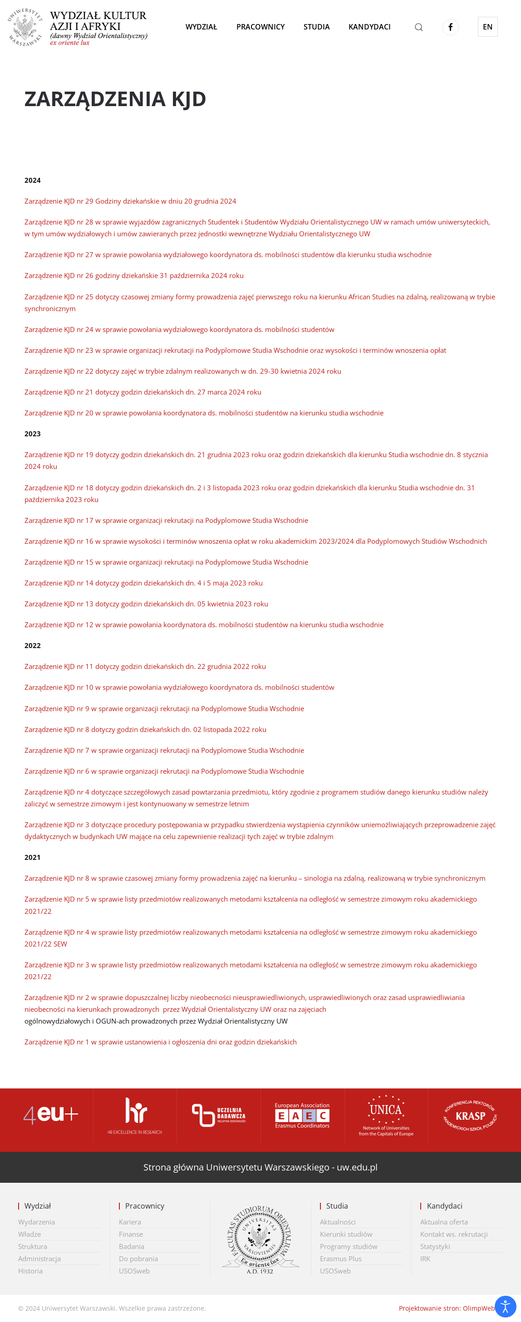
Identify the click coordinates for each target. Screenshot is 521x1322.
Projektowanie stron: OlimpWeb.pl (451, 1308)
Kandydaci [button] (370, 27)
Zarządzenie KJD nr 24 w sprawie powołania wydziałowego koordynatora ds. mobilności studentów (179, 329)
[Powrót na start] (83, 27)
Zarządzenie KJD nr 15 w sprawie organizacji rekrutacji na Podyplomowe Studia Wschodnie (166, 561)
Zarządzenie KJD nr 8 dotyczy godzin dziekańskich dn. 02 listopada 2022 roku (145, 729)
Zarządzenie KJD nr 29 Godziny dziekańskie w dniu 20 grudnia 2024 (130, 200)
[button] (418, 27)
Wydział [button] (201, 27)
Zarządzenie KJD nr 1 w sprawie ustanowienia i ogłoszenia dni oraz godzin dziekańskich (161, 1041)
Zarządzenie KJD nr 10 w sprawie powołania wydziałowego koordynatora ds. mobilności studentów (179, 687)
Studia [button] (317, 27)
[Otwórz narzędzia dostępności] (505, 1306)
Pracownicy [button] (260, 27)
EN (488, 27)
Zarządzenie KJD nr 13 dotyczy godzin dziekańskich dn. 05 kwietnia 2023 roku (146, 603)
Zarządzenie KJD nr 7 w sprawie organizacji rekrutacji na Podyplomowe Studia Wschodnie (164, 750)
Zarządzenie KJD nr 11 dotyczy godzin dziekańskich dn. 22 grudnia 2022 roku (145, 666)
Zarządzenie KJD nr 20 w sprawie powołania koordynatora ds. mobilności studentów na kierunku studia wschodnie (204, 412)
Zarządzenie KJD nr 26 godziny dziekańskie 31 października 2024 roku (134, 275)
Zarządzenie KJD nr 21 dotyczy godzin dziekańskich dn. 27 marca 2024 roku (143, 391)
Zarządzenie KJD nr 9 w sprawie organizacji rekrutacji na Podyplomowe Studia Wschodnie (164, 708)
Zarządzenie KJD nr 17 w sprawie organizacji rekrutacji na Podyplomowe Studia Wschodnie (166, 520)
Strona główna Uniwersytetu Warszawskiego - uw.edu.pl (260, 1167)
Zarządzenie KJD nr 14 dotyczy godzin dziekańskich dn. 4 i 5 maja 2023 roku (144, 582)
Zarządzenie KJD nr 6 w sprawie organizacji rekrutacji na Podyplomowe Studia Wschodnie (164, 771)
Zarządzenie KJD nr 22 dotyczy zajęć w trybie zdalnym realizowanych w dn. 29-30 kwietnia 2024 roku (183, 371)
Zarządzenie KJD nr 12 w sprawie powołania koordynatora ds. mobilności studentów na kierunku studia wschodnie (204, 624)
